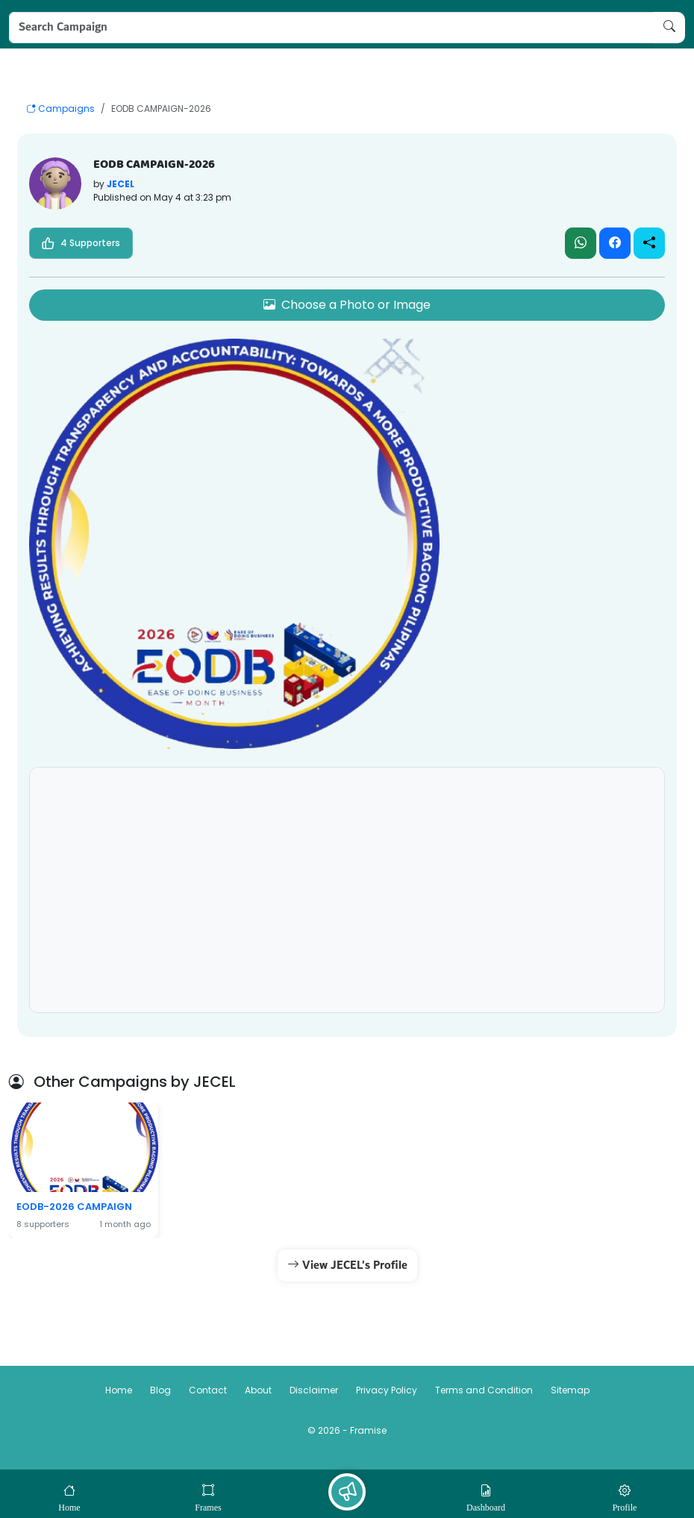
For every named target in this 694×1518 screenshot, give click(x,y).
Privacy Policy (386, 1390)
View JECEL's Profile (347, 1265)
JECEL (120, 184)
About (258, 1390)
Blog (160, 1390)
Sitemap (570, 1390)
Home (118, 1390)
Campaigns (60, 108)
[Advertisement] (347, 892)
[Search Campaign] (331, 27)
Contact (208, 1390)
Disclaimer (314, 1390)
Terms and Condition (484, 1390)
